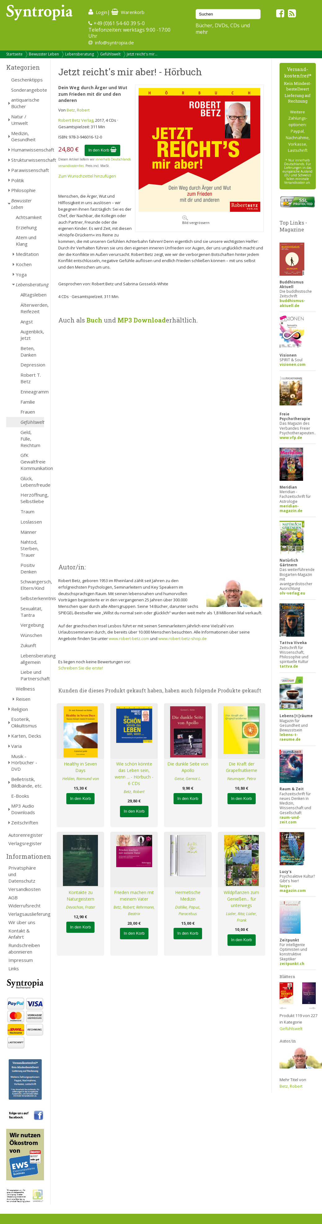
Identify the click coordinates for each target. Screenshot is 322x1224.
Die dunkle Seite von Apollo (187, 767)
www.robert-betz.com (129, 638)
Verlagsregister (25, 843)
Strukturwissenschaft (27, 160)
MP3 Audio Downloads (23, 809)
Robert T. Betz (30, 378)
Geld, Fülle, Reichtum (30, 438)
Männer (28, 532)
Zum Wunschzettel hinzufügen (87, 176)
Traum (27, 511)
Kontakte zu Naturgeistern (80, 895)
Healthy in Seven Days (80, 767)
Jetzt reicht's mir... (142, 54)
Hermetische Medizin (188, 895)
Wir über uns (21, 922)
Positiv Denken (28, 568)
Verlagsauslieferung (26, 914)
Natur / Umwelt (19, 119)
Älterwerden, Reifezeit (32, 308)
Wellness (25, 689)
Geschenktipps (27, 80)
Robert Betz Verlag (75, 120)
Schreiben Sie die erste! (80, 668)
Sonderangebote (27, 90)
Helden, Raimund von (80, 778)
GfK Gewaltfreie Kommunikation (32, 461)
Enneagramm (32, 391)
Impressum (20, 960)
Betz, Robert (78, 110)
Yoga (21, 274)
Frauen (27, 412)
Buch (94, 320)
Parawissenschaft (27, 170)
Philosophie (23, 190)
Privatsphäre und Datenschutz (22, 874)
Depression (32, 365)
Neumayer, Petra (241, 778)
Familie (27, 402)
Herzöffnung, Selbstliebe (32, 498)
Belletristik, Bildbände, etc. (26, 782)
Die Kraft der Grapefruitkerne (241, 767)
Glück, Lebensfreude (32, 481)
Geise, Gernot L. (187, 778)
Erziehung (26, 227)
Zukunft (28, 645)
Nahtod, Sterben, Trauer (29, 548)
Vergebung (32, 625)
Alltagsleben (32, 295)
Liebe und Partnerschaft (32, 675)
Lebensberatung (79, 54)
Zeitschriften (24, 822)
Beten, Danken (28, 351)
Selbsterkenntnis (32, 598)
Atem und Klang (26, 240)
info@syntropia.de (114, 42)
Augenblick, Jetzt (32, 334)
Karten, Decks (26, 736)
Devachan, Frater (80, 907)
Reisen (23, 699)
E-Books (20, 796)
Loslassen (31, 522)
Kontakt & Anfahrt (19, 934)
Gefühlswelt (110, 54)
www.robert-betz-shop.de (182, 638)
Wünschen (31, 635)
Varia (16, 746)
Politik (17, 180)
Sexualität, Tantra (31, 611)
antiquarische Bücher (25, 103)
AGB (13, 897)
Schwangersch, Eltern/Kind (32, 584)
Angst (26, 321)
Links (13, 968)
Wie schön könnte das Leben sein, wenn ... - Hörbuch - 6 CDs (134, 773)
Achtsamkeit (29, 217)
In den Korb (102, 150)
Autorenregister (25, 835)
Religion (19, 709)
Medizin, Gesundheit (23, 136)
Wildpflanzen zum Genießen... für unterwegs (241, 898)
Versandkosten (24, 889)
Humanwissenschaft (27, 150)
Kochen (24, 264)
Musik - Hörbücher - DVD (24, 762)
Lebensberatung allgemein (32, 658)
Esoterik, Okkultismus (24, 722)
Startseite (14, 54)
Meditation (27, 254)
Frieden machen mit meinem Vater (134, 895)
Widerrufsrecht (24, 905)
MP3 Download (141, 320)
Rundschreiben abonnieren (24, 948)
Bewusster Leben (44, 54)
